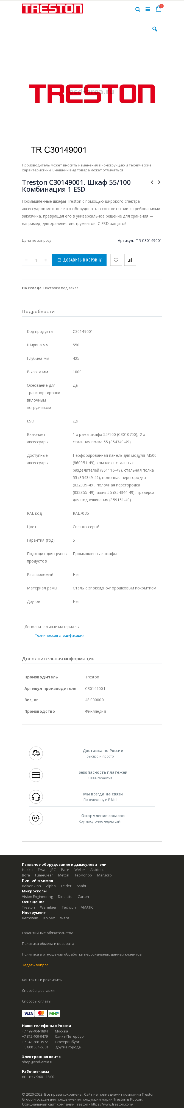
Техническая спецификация (60, 635)
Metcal (63, 875)
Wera (64, 917)
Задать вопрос (35, 964)
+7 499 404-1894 (35, 1031)
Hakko (27, 869)
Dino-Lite (65, 896)
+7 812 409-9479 (35, 1036)
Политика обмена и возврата (48, 943)
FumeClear (44, 875)
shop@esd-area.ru (38, 1061)
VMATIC (87, 907)
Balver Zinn (31, 885)
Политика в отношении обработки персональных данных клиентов (82, 954)
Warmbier (48, 907)
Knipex (49, 917)
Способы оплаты (36, 1001)
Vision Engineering (37, 896)
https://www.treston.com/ (112, 1104)
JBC (53, 869)
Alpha (51, 885)
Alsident (97, 869)
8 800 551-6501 (36, 1047)
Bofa (26, 875)
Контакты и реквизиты (42, 979)
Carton (83, 896)
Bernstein (30, 917)
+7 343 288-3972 (35, 1041)
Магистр (104, 875)
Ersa (41, 869)
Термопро (83, 875)
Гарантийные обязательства (47, 932)
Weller (79, 869)
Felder (66, 885)
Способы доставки (38, 990)
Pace (65, 869)
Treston (28, 907)
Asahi (81, 885)
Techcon (69, 907)
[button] (155, 33)
